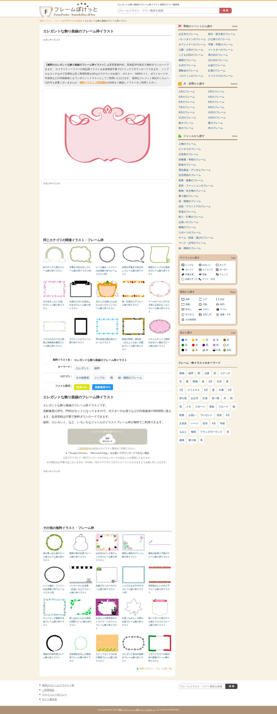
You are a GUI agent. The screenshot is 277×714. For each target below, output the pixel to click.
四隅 (187, 304)
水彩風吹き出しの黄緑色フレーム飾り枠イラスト (80, 657)
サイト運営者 (49, 699)
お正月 (194, 398)
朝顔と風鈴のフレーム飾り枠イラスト (132, 555)
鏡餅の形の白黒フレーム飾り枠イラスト (80, 555)
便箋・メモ (225, 314)
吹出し (188, 309)
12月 (219, 381)
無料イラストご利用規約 (93, 82)
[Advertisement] (107, 50)
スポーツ (200, 406)
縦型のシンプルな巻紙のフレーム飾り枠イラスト (159, 270)
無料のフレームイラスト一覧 (58, 685)
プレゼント (206, 415)
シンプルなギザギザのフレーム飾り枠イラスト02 (132, 589)
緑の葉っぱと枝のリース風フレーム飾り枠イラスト (53, 556)
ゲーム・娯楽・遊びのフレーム (196, 237)
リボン (206, 309)
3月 (211, 381)
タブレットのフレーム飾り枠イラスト (80, 341)
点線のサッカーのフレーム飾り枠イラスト (106, 587)
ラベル (223, 309)
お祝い (192, 415)
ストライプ (207, 269)
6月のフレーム (216, 101)
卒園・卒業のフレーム (220, 44)
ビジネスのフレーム (190, 149)
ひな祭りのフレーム (219, 39)
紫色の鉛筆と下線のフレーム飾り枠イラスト (159, 555)
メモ (188, 406)
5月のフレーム (187, 101)
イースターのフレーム (220, 49)
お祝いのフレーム (188, 222)
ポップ (222, 265)
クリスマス (193, 389)
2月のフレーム (216, 91)
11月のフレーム (187, 117)
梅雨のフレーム (187, 60)
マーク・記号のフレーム (192, 242)
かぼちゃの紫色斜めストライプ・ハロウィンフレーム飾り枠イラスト (106, 623)
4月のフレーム (216, 96)
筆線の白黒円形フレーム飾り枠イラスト (53, 656)
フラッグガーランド (211, 431)
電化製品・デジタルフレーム (195, 169)
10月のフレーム (217, 112)
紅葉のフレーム (216, 70)
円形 (205, 304)
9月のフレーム (187, 112)
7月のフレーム (187, 107)
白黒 (218, 350)
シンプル (99, 377)
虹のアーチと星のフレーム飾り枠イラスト (53, 269)
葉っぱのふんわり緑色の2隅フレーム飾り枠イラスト (80, 621)
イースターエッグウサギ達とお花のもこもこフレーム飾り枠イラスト (159, 306)
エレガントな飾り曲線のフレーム (107, 431)
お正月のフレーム (188, 34)
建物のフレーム (187, 227)
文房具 (183, 423)
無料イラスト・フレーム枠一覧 (156, 668)
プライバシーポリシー (54, 694)
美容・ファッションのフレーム (196, 185)
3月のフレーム (187, 96)
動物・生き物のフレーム (192, 190)
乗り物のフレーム (188, 196)
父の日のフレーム (218, 60)
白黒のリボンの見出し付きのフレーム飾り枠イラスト (80, 305)
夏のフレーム (215, 122)
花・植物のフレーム (190, 201)
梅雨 (193, 431)
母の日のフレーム (218, 54)
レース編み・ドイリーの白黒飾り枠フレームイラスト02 (53, 589)
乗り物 (192, 440)
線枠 (97, 368)
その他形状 (77, 21)
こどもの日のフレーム (191, 54)
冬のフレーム (215, 128)
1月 (181, 389)
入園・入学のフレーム (191, 49)
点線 (206, 373)
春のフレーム (186, 122)
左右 (222, 299)
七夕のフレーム (187, 65)
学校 (222, 423)
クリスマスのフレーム (220, 75)
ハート (194, 423)
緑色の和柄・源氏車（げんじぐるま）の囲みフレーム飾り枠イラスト (132, 344)
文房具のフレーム (188, 154)
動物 (195, 381)
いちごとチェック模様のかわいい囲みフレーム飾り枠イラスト (159, 342)
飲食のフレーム (187, 164)
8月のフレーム (216, 107)
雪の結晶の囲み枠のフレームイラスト (106, 341)
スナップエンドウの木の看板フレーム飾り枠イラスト (106, 657)
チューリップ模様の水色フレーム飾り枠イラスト (53, 621)
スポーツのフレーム (190, 232)
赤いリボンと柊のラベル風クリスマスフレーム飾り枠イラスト (159, 621)
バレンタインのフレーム (192, 39)
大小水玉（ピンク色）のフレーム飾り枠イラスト (53, 305)
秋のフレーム (186, 128)
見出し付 (207, 314)
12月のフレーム (217, 117)
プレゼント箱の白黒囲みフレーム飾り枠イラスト (132, 657)
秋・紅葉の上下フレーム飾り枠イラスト (132, 303)
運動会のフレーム (188, 70)
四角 (187, 299)
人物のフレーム (187, 143)
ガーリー (189, 269)
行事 (221, 389)
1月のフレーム (187, 91)
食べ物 (215, 398)
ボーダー (223, 269)
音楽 (219, 415)
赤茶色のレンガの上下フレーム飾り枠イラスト (159, 589)
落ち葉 (183, 398)
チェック (223, 274)
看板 (211, 406)
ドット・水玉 (208, 279)
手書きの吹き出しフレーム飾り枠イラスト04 (80, 269)
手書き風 (189, 274)
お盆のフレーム (216, 65)
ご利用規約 (83, 448)
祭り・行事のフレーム (191, 216)
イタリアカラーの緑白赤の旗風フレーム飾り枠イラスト (159, 657)
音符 (205, 423)
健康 (181, 440)
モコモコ (189, 314)
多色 (229, 350)
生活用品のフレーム (190, 175)
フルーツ (223, 406)
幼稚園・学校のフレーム (192, 159)
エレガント (82, 368)
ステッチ (225, 373)
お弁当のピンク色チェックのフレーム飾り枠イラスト (106, 556)
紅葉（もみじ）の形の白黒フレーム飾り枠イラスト (132, 621)
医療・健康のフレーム (191, 180)
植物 (181, 373)
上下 (205, 299)
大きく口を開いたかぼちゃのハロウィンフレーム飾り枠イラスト (106, 305)
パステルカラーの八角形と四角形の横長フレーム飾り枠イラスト (53, 342)
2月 (230, 389)
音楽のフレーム (187, 211)
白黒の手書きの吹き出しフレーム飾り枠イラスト (132, 270)
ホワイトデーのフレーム (192, 44)
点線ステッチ (191, 279)
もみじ (183, 431)
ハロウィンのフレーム (191, 75)
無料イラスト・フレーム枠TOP (54, 21)
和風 (204, 274)
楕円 (222, 304)
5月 (214, 423)
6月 (228, 415)
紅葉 (205, 398)
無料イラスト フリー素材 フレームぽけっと (137, 710)
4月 (206, 389)
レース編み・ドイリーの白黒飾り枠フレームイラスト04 (106, 270)
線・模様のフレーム (130, 377)
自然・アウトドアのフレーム (195, 206)
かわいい (206, 265)
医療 (181, 415)
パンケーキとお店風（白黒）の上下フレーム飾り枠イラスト (80, 589)
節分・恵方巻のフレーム (221, 34)
